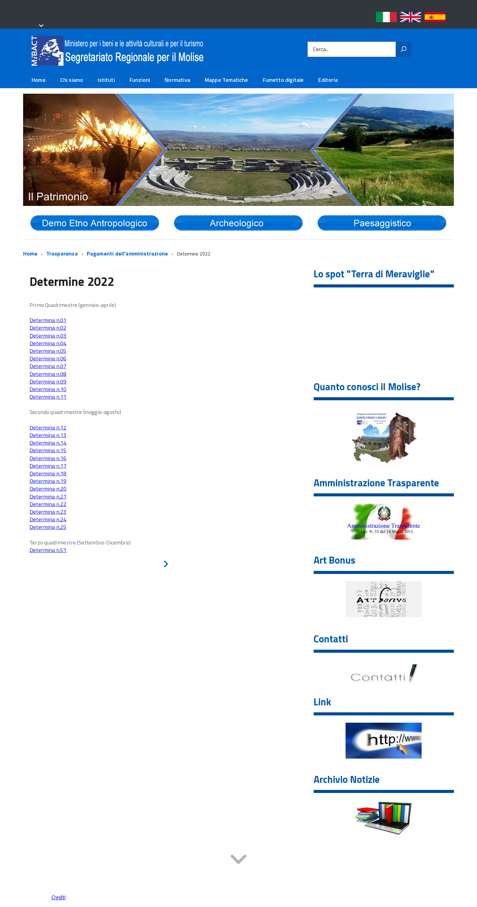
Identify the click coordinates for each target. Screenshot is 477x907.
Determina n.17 (48, 466)
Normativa (177, 80)
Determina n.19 (48, 481)
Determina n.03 (48, 336)
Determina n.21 (48, 496)
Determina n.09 (48, 381)
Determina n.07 (48, 366)
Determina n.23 (48, 512)
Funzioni (140, 80)
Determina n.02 (48, 328)
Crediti (58, 897)
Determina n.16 (48, 458)
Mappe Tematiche (226, 80)
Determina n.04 (48, 343)
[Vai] (403, 49)
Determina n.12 (48, 427)
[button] (40, 26)
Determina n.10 (48, 389)
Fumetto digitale (283, 80)
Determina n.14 (48, 443)
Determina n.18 (48, 473)
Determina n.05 (48, 351)
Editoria (327, 80)
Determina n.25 (48, 527)
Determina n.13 (48, 435)
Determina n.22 (48, 504)
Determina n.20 (48, 489)
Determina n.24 (48, 519)
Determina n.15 (48, 450)
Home (39, 80)
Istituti (106, 80)
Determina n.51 (48, 550)
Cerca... (321, 49)
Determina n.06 (48, 358)
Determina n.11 (48, 397)
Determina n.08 (48, 374)
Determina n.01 (48, 320)
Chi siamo (71, 80)
